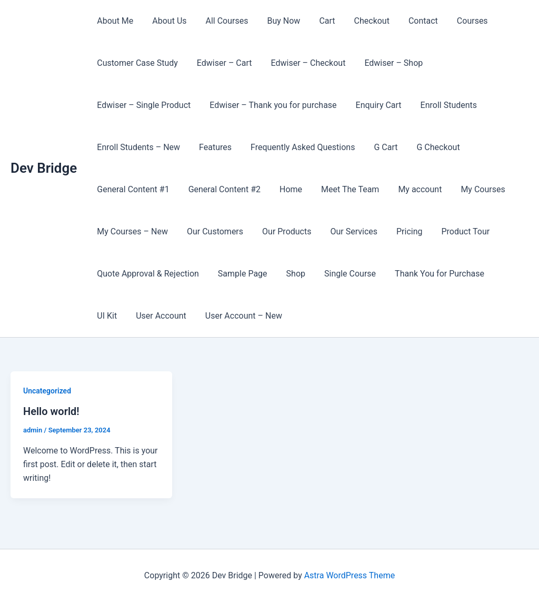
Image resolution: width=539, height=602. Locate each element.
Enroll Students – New (137, 147)
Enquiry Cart (373, 105)
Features (212, 147)
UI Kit (502, 274)
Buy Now (276, 21)
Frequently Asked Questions (297, 147)
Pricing (400, 231)
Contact (409, 21)
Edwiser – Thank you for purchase (269, 105)
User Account (121, 316)
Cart (317, 21)
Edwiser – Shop (386, 63)
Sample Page (239, 274)
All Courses (222, 21)
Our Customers (212, 231)
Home (285, 189)
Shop (290, 274)
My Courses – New (131, 231)
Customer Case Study (136, 63)
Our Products (281, 231)
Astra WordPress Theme (349, 575)
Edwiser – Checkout (303, 63)
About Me (114, 21)
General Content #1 (132, 189)
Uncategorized (47, 391)
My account (410, 189)
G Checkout (428, 147)
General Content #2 (221, 189)
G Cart (378, 147)
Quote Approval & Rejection (147, 274)
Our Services (346, 231)
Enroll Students (441, 105)
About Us (166, 21)
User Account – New (201, 316)
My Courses (471, 189)
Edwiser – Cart (221, 63)
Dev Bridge (44, 168)
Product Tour (454, 231)
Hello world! (51, 411)
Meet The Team (343, 189)
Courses (456, 21)
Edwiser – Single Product (142, 105)
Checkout (360, 21)
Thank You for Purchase (430, 274)
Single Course (342, 274)
